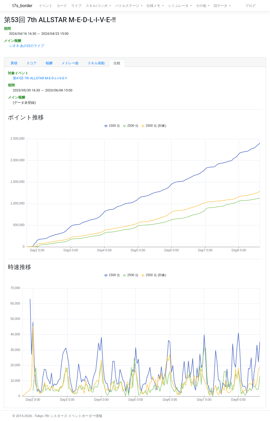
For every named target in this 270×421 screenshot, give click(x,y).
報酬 (49, 63)
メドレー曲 (70, 63)
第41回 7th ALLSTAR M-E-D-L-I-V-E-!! (40, 78)
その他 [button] (201, 6)
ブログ (250, 6)
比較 (117, 63)
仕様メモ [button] (154, 6)
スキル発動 (96, 63)
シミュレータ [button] (178, 6)
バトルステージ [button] (127, 6)
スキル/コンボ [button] (97, 6)
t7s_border (22, 5)
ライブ (76, 6)
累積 (14, 63)
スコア (31, 63)
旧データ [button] (221, 6)
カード (62, 6)
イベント (45, 6)
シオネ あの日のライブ (26, 46)
